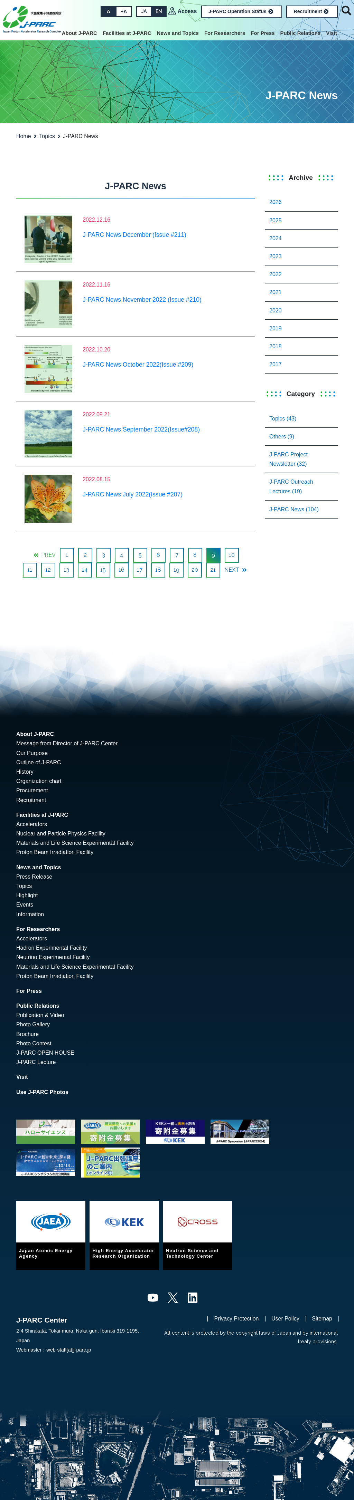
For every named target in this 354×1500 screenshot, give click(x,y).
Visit (331, 33)
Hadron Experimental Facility (51, 948)
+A (124, 11)
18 (158, 570)
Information (30, 914)
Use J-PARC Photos (42, 1092)
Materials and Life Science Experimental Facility (75, 843)
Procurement (32, 790)
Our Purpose (32, 753)
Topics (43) (282, 419)
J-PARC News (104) (294, 509)
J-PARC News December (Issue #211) (134, 234)
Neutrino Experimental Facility (53, 957)
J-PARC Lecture (36, 1062)
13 (66, 570)
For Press (262, 33)
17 (139, 570)
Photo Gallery (33, 1024)
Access (187, 11)
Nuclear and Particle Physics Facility (60, 833)
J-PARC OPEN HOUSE (45, 1053)
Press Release (34, 877)
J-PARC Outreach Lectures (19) (291, 486)
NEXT (235, 570)
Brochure (27, 1034)
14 (85, 570)
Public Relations (300, 33)
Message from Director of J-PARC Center (67, 743)
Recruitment (311, 11)
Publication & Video (40, 1015)
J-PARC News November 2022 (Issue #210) (142, 299)
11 (29, 570)
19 (176, 570)
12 (48, 570)
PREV (45, 555)
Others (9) (281, 436)
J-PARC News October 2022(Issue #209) (138, 364)
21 (213, 570)
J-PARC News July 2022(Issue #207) (133, 494)
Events (24, 905)
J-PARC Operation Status (240, 11)
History (25, 772)
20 (195, 570)
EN (159, 11)
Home (23, 136)
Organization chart (39, 781)
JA (144, 11)
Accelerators (31, 824)
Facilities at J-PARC (127, 33)
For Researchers (224, 33)
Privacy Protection (236, 1319)
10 (232, 555)
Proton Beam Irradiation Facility (54, 852)
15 (103, 570)
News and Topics (177, 33)
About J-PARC (79, 33)
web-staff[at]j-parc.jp (68, 1350)
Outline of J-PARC (38, 762)
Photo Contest (33, 1043)
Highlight (27, 895)
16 (121, 570)
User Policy (285, 1319)
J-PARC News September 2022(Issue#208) (141, 429)
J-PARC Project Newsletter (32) (288, 459)
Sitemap (322, 1319)
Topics (47, 136)
